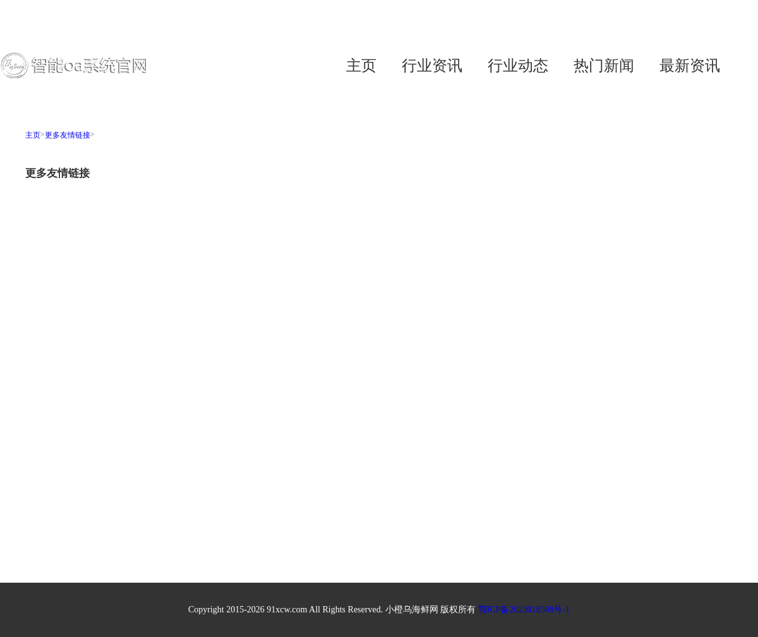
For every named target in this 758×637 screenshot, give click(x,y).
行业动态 (518, 65)
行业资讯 (432, 65)
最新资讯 (689, 65)
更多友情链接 (67, 135)
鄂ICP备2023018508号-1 (524, 609)
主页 (361, 65)
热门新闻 (604, 65)
